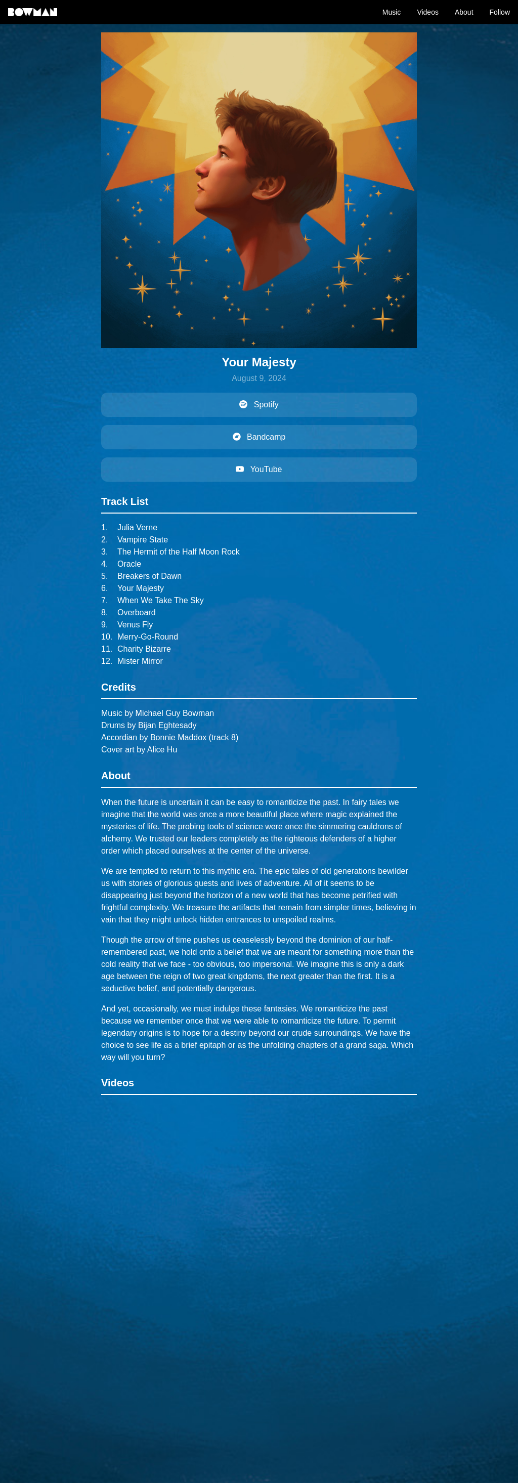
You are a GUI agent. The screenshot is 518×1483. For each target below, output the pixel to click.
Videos (428, 12)
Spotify (258, 404)
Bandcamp (259, 437)
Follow (500, 12)
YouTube (259, 469)
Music (391, 12)
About (464, 12)
